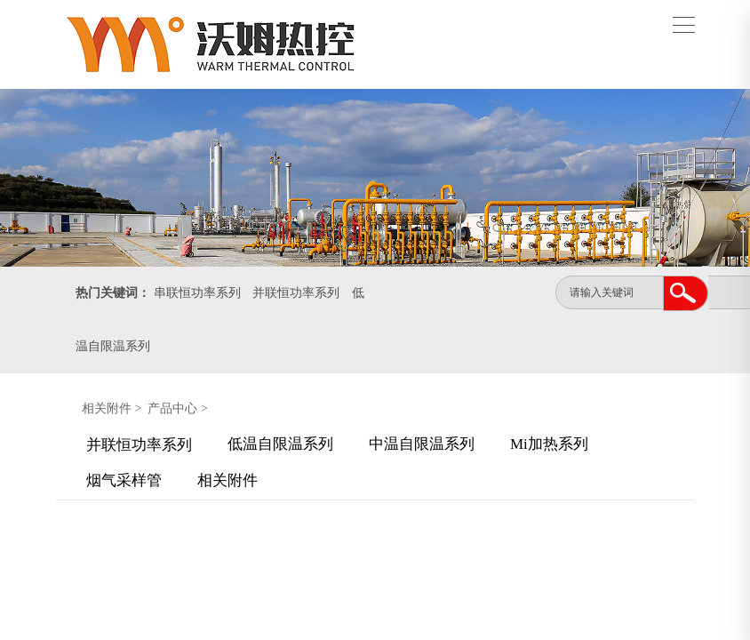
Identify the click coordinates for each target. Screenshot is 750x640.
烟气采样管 (124, 480)
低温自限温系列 (280, 444)
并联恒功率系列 (295, 293)
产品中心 (172, 408)
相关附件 (107, 408)
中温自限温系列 (422, 444)
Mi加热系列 (549, 444)
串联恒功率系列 (197, 293)
